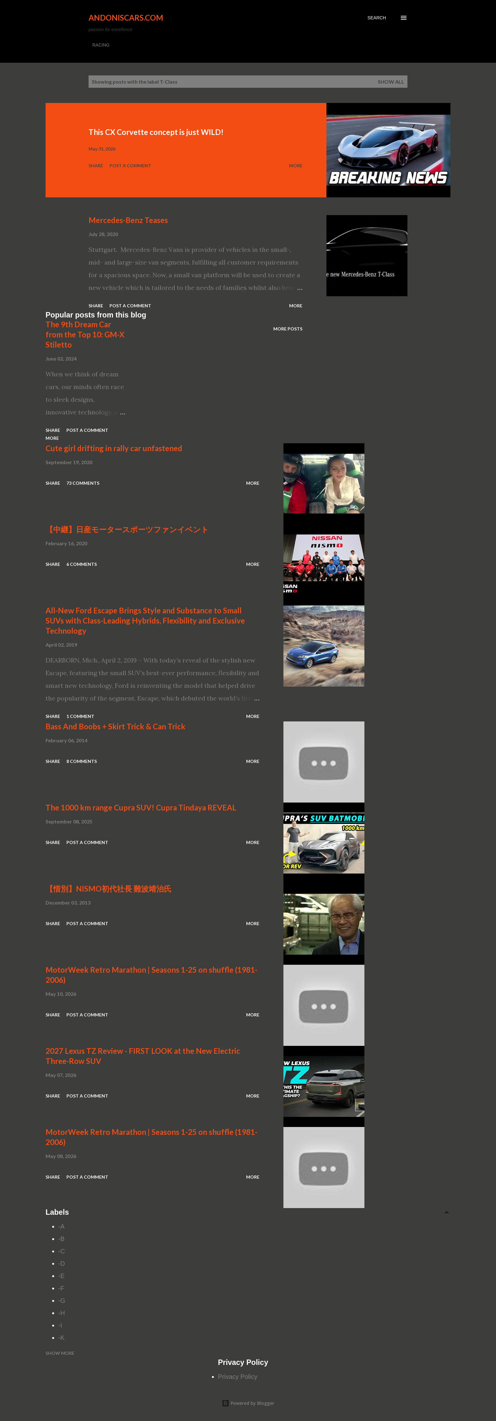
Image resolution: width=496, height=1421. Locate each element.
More (295, 165)
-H (61, 1312)
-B (61, 1238)
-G (61, 1300)
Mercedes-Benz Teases (128, 220)
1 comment (80, 716)
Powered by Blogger (248, 1403)
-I (60, 1325)
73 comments (82, 483)
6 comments (81, 564)
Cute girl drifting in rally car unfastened (114, 448)
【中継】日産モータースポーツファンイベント (127, 529)
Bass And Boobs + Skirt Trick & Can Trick (115, 726)
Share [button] (96, 165)
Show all (391, 82)
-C (61, 1251)
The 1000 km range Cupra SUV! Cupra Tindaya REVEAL (141, 807)
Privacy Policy (237, 1376)
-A (61, 1226)
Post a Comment (130, 165)
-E (61, 1275)
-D (61, 1263)
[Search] (377, 18)
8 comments (81, 761)
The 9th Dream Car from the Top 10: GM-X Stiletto (85, 334)
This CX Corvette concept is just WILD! (156, 132)
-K (61, 1337)
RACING (100, 45)
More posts (287, 328)
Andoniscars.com (126, 17)
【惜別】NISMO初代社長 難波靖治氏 (108, 888)
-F (61, 1288)
